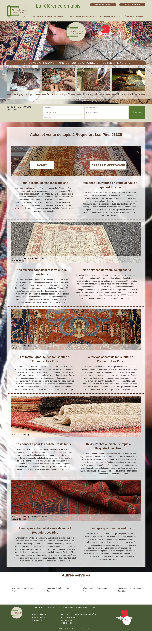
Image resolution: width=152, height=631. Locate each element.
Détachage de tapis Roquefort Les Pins (59, 589)
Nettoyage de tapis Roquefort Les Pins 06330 (130, 589)
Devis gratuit (40, 614)
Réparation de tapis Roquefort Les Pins (95, 589)
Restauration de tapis (110, 16)
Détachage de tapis (133, 16)
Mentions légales (87, 629)
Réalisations (40, 617)
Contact (38, 620)
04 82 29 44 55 (66, 620)
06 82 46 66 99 (66, 623)
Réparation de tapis (64, 16)
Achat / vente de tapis (86, 16)
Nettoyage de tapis (42, 16)
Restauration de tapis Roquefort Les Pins (25, 589)
